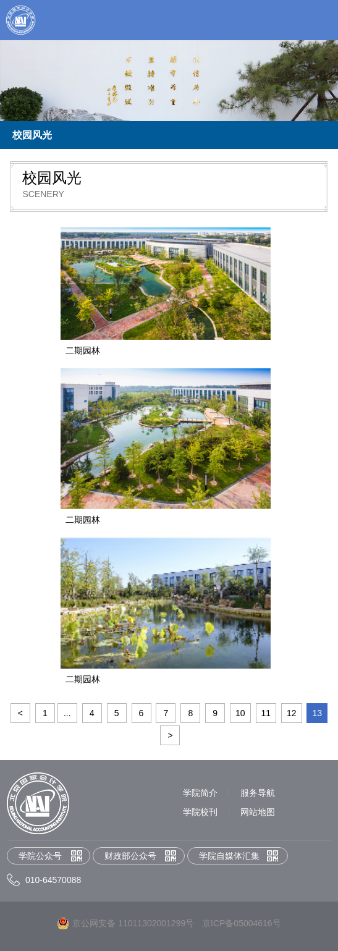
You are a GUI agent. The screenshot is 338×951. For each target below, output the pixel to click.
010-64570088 (53, 880)
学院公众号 (40, 856)
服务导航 (257, 793)
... (67, 713)
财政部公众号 (130, 856)
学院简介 (200, 793)
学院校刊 (200, 812)
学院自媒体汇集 (229, 856)
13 (317, 713)
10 (240, 713)
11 (266, 713)
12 (292, 713)
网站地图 (257, 812)
